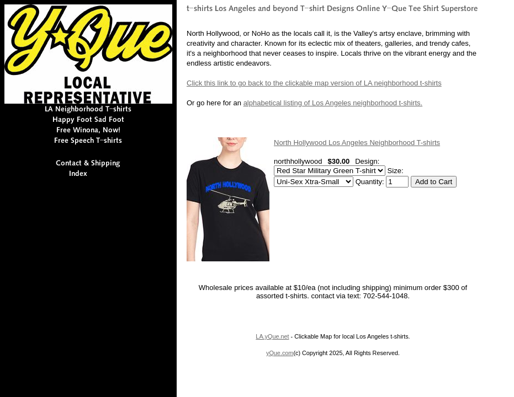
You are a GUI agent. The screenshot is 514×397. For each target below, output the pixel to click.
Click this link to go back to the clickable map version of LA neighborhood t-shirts (314, 83)
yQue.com (279, 353)
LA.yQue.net (272, 336)
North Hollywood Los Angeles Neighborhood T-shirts (357, 142)
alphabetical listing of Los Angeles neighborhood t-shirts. (333, 103)
